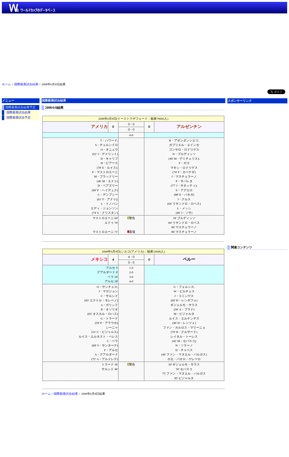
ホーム (6, 84)
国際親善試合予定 (19, 117)
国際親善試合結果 (26, 84)
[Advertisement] (144, 46)
